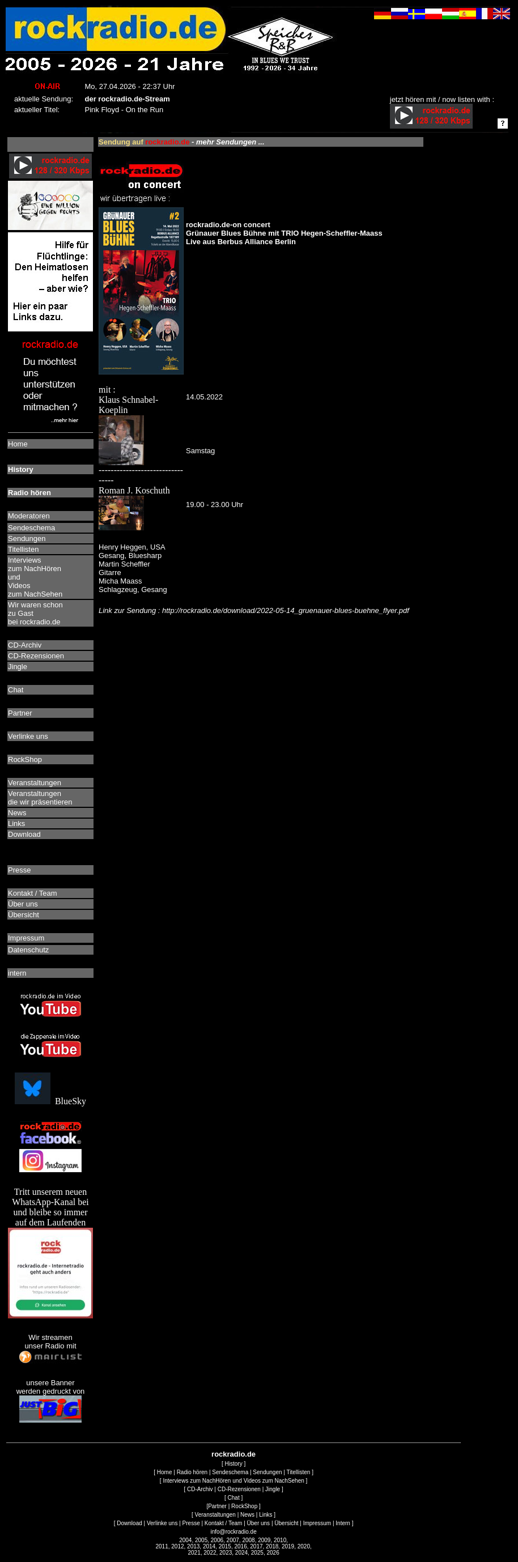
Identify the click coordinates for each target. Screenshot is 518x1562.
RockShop (244, 1506)
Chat (234, 1498)
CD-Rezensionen (239, 1489)
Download (129, 1523)
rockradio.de (233, 1454)
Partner (217, 1506)
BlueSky (50, 1101)
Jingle (272, 1489)
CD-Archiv (200, 1489)
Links (265, 1515)
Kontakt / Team (224, 1523)
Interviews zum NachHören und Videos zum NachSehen (233, 1481)
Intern (343, 1523)
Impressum (317, 1523)
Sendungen (267, 1472)
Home (164, 1472)
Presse (191, 1523)
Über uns (258, 1523)
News (247, 1515)
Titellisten (299, 1472)
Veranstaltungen (215, 1515)
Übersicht (286, 1523)
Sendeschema (230, 1472)
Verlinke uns (162, 1523)
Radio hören (192, 1472)
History (234, 1464)
